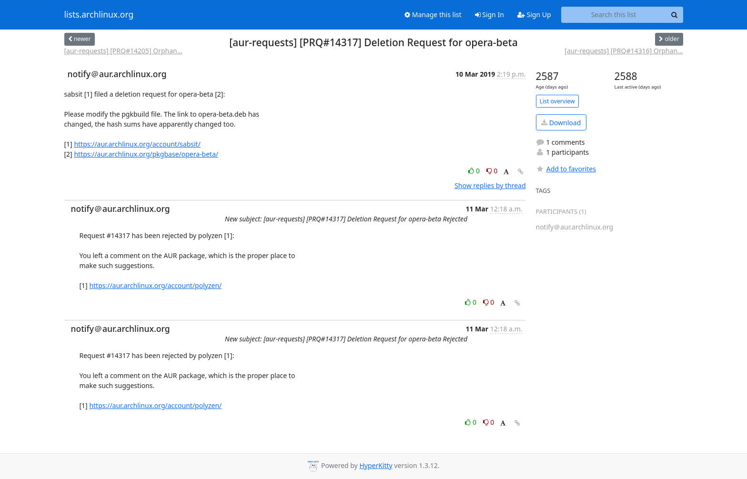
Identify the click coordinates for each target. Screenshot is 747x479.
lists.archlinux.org (99, 14)
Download (561, 122)
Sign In (489, 14)
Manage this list (433, 14)
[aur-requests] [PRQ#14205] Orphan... (123, 50)
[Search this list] (613, 15)
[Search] (674, 15)
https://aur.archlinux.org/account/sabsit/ (137, 144)
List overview (557, 101)
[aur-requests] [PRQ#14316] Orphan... (624, 50)
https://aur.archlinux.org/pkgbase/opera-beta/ (146, 154)
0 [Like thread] (474, 170)
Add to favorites (566, 168)
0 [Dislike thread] (492, 170)
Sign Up (534, 14)
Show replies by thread (489, 185)
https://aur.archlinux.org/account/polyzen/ (155, 285)
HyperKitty (375, 465)
